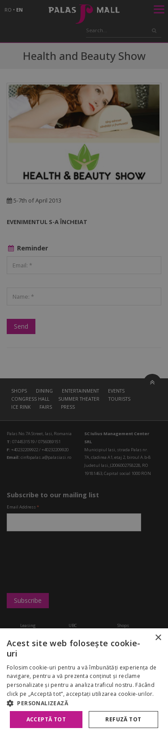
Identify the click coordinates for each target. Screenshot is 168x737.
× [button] (158, 638)
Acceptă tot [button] (46, 719)
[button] (84, 703)
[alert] (84, 368)
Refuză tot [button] (123, 719)
